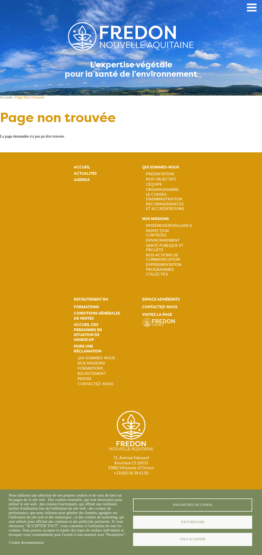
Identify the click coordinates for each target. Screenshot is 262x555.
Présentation (160, 173)
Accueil (6, 97)
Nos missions (155, 218)
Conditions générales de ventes (97, 316)
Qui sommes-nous (160, 167)
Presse (85, 378)
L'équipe (154, 184)
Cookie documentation (26, 543)
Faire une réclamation (87, 349)
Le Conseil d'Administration (164, 196)
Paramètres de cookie (192, 505)
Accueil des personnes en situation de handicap (88, 332)
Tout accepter (192, 539)
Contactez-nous (95, 383)
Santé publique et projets (164, 247)
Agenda (82, 179)
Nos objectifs (161, 179)
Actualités (85, 173)
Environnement (162, 240)
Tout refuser (192, 522)
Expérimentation (164, 264)
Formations (86, 307)
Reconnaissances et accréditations (165, 206)
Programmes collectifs (160, 271)
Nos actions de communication (163, 257)
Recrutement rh (91, 299)
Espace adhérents (161, 299)
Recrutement (92, 373)
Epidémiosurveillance (169, 225)
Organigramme (162, 189)
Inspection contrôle (157, 233)
